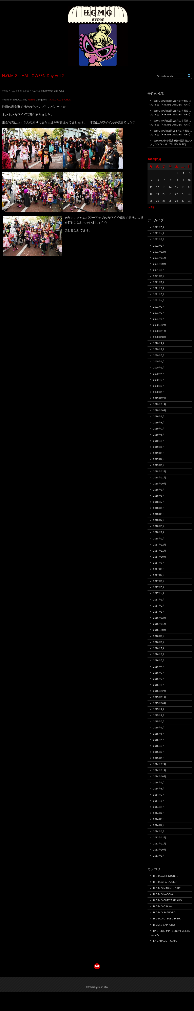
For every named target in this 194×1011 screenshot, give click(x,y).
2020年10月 (159, 337)
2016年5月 (159, 660)
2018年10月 (159, 483)
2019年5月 (159, 441)
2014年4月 (159, 813)
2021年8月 (159, 276)
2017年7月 (159, 575)
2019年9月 (159, 416)
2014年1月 (159, 831)
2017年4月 (159, 593)
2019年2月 (159, 459)
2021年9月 (159, 270)
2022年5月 (159, 227)
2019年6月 (159, 434)
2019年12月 (159, 398)
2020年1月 (159, 392)
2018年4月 (159, 520)
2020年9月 (159, 343)
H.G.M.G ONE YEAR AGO (167, 900)
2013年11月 (159, 843)
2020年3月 (159, 380)
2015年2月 (159, 752)
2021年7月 (159, 282)
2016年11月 (159, 624)
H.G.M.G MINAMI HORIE (166, 888)
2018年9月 (159, 489)
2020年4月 (159, 374)
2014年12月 (159, 764)
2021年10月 (159, 264)
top (97, 966)
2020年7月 (159, 355)
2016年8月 (159, 642)
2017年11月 (159, 550)
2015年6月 (159, 727)
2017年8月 (159, 569)
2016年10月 (159, 630)
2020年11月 (159, 331)
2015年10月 (159, 703)
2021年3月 (159, 306)
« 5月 (151, 207)
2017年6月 (159, 581)
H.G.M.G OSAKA (162, 906)
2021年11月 (159, 257)
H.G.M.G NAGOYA (163, 894)
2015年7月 (159, 721)
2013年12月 (159, 837)
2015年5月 (159, 733)
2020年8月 (159, 349)
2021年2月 (159, 312)
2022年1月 (159, 245)
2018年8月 (159, 495)
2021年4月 (159, 300)
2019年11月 (159, 404)
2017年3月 (159, 599)
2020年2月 (159, 386)
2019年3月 (159, 453)
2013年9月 (159, 855)
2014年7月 (159, 795)
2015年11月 (159, 697)
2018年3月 (159, 526)
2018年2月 (159, 532)
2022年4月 (159, 233)
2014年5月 (159, 807)
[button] (189, 76)
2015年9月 (159, 709)
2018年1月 (159, 538)
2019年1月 (159, 465)
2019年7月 (159, 428)
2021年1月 (159, 319)
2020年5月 (159, 367)
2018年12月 (159, 471)
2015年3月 (159, 746)
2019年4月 (159, 447)
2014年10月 (159, 776)
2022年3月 (159, 239)
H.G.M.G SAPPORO (164, 912)
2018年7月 (159, 502)
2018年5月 (159, 514)
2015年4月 (159, 740)
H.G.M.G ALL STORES (20, 90)
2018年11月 (159, 477)
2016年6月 (159, 654)
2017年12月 (159, 544)
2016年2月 (159, 679)
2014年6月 (159, 801)
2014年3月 (159, 819)
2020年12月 (159, 325)
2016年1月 (159, 685)
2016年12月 (159, 617)
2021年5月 (159, 294)
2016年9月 (159, 636)
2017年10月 (159, 556)
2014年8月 (159, 788)
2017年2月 (159, 605)
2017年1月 (159, 611)
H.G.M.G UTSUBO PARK (167, 918)
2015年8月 (159, 715)
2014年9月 (159, 782)
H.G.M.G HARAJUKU (164, 882)
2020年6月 (159, 361)
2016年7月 (159, 648)
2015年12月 (159, 691)
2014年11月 (159, 770)
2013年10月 (159, 849)
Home (5, 90)
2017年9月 (159, 562)
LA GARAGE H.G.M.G (165, 940)
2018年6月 (159, 508)
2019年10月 (159, 410)
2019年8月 (159, 422)
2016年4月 (159, 666)
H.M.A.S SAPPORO (164, 924)
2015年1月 (159, 758)
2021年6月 (159, 288)
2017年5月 (159, 587)
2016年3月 (159, 672)
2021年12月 (159, 251)
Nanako (31, 99)
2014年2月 (159, 825)
